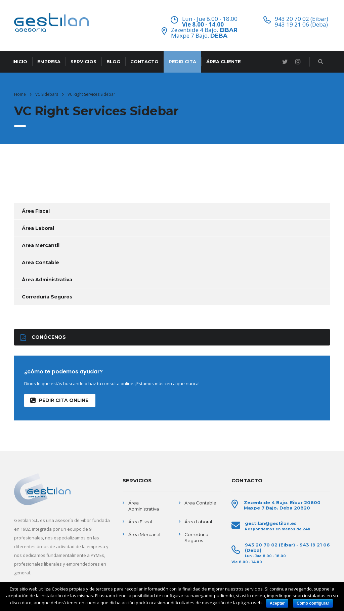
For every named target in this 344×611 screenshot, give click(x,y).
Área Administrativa (47, 280)
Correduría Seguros (47, 297)
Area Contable (40, 262)
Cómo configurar (313, 603)
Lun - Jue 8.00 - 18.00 (210, 21)
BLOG (113, 61)
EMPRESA (48, 61)
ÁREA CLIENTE (223, 61)
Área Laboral (38, 228)
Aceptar (277, 603)
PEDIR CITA (182, 61)
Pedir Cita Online (59, 400)
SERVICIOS (83, 61)
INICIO (19, 61)
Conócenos (43, 337)
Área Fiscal (36, 211)
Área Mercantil (40, 245)
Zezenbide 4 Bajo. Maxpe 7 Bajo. (204, 32)
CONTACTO (144, 61)
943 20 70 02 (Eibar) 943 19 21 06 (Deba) (301, 21)
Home (20, 94)
